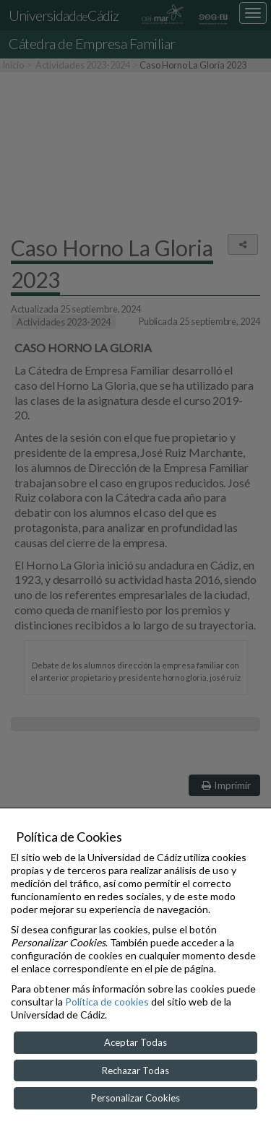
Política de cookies (107, 1001)
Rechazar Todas (135, 1070)
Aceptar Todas (135, 1042)
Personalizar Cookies (135, 1098)
